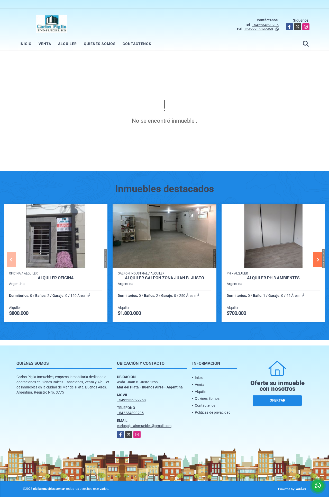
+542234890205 (265, 25)
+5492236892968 (258, 29)
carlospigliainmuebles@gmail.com (144, 426)
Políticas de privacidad (213, 412)
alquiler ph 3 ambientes (273, 278)
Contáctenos (137, 44)
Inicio (26, 44)
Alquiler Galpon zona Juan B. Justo (164, 278)
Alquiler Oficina (56, 278)
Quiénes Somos (100, 44)
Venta (45, 44)
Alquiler (67, 44)
